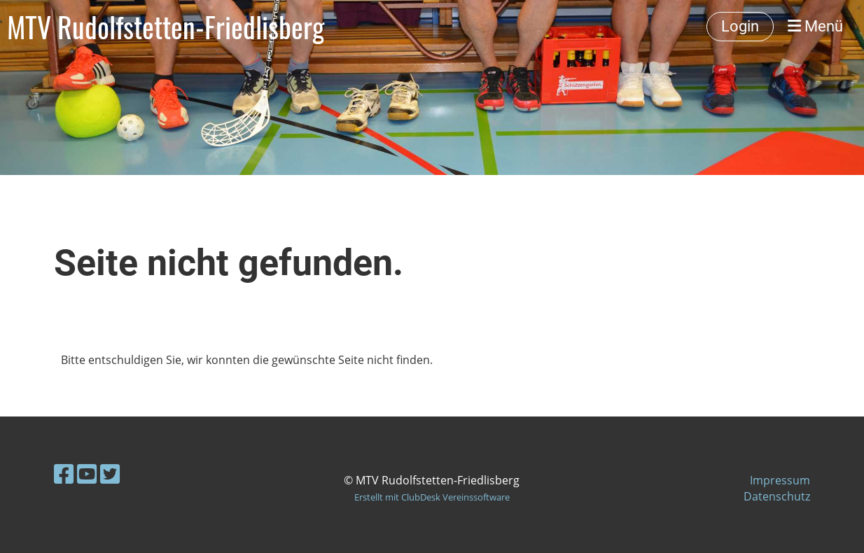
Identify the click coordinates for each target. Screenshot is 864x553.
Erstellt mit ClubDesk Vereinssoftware (432, 497)
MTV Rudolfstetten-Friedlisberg (165, 26)
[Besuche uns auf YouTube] (87, 473)
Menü (815, 26)
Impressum (780, 480)
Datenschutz (777, 496)
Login (740, 26)
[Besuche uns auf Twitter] (110, 473)
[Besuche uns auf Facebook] (64, 473)
